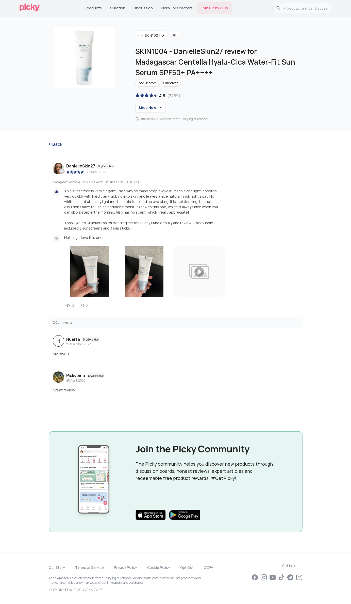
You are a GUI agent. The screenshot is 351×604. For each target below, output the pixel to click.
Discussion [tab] (143, 8)
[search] (305, 8)
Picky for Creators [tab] (177, 8)
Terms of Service (89, 567)
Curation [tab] (117, 8)
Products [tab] (94, 8)
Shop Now (151, 107)
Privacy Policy (125, 567)
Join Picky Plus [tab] (214, 8)
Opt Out (187, 567)
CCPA (208, 567)
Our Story (57, 567)
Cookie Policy (158, 567)
